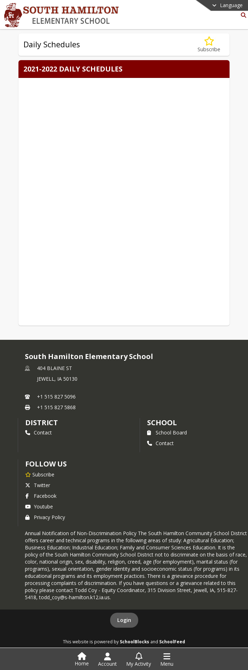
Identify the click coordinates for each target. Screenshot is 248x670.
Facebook (40, 495)
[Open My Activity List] (138, 659)
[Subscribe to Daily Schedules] (209, 44)
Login (124, 620)
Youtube (39, 506)
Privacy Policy (45, 517)
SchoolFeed (172, 641)
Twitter (37, 485)
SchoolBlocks (134, 641)
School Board (167, 432)
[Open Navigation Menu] (166, 659)
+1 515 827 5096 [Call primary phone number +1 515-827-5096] (56, 396)
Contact (38, 432)
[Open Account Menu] (107, 659)
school (162, 422)
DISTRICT (41, 422)
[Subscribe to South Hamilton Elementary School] (39, 474)
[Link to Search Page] (242, 15)
